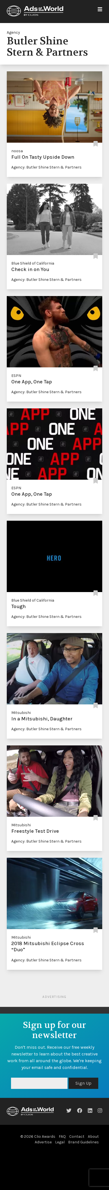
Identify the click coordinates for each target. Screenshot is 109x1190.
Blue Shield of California (32, 263)
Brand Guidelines (83, 1142)
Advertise (43, 1142)
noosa (17, 151)
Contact (76, 1136)
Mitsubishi (21, 712)
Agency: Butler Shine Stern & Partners (46, 167)
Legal (60, 1142)
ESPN (16, 375)
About (93, 1136)
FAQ (62, 1136)
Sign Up (83, 1083)
